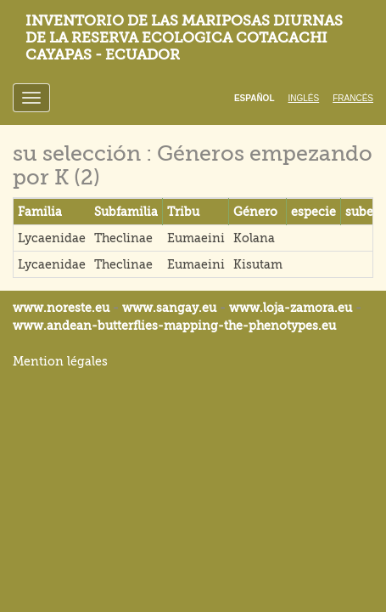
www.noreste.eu (61, 307)
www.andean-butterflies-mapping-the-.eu (174, 325)
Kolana (254, 238)
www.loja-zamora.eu (290, 307)
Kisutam (258, 264)
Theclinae (123, 238)
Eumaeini (196, 238)
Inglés (304, 98)
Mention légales (60, 361)
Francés (353, 98)
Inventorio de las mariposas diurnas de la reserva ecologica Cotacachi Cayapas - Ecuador (184, 38)
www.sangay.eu (169, 307)
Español (254, 98)
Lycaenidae (52, 238)
